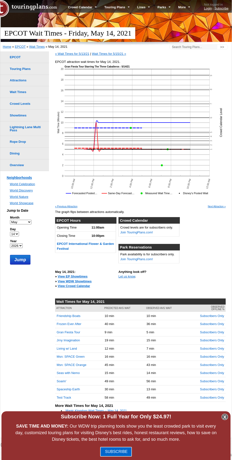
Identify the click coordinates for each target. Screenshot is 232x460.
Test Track (64, 397)
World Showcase (21, 203)
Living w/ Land (67, 348)
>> (222, 47)
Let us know (126, 276)
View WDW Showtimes (75, 281)
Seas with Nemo (68, 373)
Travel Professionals (189, 454)
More (184, 7)
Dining (14, 153)
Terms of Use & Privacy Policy (141, 454)
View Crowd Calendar (74, 286)
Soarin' (62, 381)
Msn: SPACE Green (71, 356)
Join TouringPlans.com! (136, 232)
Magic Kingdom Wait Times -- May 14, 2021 (96, 410)
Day (13, 229)
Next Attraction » (217, 206)
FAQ (115, 454)
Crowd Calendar (82, 7)
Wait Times (37, 46)
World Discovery (21, 190)
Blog (106, 454)
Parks (164, 7)
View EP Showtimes (72, 276)
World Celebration (22, 184)
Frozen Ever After (69, 324)
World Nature (19, 197)
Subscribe (221, 8)
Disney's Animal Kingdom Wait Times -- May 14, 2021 (103, 425)
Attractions (18, 80)
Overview (17, 165)
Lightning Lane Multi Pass (25, 128)
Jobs (210, 454)
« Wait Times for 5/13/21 (72, 54)
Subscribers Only (212, 316)
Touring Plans (117, 7)
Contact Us (224, 454)
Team (169, 454)
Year (13, 241)
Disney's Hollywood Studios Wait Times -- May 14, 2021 (105, 420)
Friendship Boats (69, 316)
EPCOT (20, 46)
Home (7, 46)
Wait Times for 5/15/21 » (109, 54)
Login (208, 8)
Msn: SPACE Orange (72, 365)
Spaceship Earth (68, 389)
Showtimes (18, 115)
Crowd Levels (20, 103)
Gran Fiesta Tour (68, 332)
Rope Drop (18, 142)
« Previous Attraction (66, 206)
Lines (143, 7)
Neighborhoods (19, 178)
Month (14, 217)
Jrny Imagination (68, 340)
